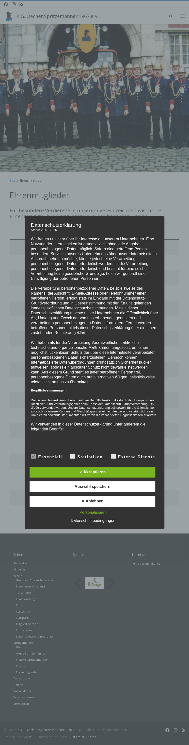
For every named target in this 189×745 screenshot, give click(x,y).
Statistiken (86, 456)
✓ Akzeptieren (92, 472)
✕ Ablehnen (92, 501)
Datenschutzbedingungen (93, 520)
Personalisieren (93, 512)
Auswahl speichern (92, 486)
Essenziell (46, 456)
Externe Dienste (133, 456)
